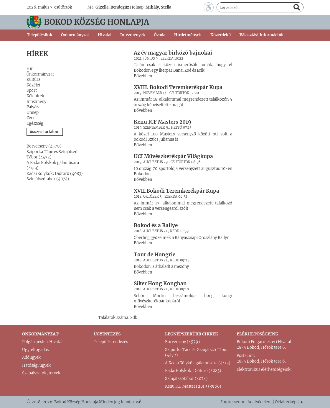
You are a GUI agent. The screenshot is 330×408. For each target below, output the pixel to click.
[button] (111, 52)
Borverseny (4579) (44, 146)
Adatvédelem (260, 401)
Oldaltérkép (285, 401)
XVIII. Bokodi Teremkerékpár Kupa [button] (178, 87)
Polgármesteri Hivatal (42, 341)
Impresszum (232, 401)
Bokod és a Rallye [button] (156, 225)
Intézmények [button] (132, 34)
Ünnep (33, 112)
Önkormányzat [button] (75, 34)
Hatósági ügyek (36, 365)
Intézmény (36, 101)
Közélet (33, 85)
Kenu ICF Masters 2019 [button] (162, 122)
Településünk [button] (39, 34)
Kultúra (33, 79)
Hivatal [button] (104, 34)
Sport (32, 90)
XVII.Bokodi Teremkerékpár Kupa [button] (176, 191)
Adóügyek (31, 357)
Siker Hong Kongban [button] (160, 283)
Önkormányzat (40, 74)
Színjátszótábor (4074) (48, 178)
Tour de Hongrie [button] (154, 254)
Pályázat (34, 106)
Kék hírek (35, 96)
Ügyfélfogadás (35, 349)
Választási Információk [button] (261, 34)
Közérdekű (220, 34)
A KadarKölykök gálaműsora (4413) (197, 363)
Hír (30, 68)
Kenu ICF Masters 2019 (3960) (193, 386)
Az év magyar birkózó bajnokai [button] (173, 53)
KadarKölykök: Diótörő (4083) (55, 173)
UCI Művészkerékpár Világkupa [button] (173, 156)
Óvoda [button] (159, 34)
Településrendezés (111, 341)
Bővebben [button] (143, 75)
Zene (31, 117)
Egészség (35, 123)
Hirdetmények (188, 34)
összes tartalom (45, 131)
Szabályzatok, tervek (41, 373)
